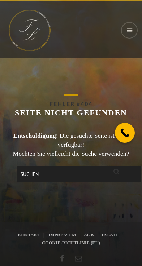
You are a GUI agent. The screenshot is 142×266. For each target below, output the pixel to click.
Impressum (62, 235)
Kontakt (29, 235)
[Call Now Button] (125, 133)
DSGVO (109, 235)
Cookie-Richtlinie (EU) (71, 242)
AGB (89, 235)
